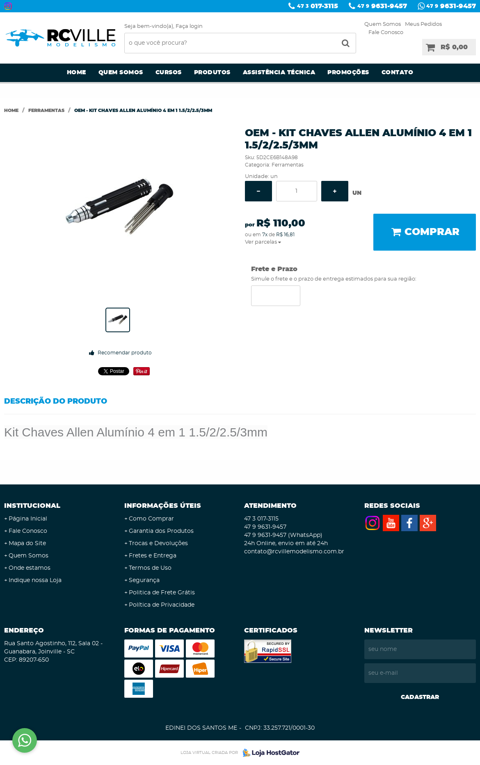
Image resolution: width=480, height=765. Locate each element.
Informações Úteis (162, 505)
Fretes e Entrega (152, 556)
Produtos (212, 72)
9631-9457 (382, 6)
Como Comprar (151, 519)
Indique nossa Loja (35, 580)
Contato (398, 72)
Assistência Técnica (279, 72)
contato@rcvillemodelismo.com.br (294, 552)
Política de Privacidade (161, 605)
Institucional (32, 505)
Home (76, 72)
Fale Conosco (385, 32)
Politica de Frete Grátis (162, 593)
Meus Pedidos (423, 24)
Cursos (168, 72)
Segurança (144, 580)
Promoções (348, 72)
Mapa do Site (27, 543)
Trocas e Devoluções (158, 543)
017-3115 (317, 6)
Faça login (189, 26)
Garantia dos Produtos (161, 531)
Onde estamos (29, 568)
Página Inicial (28, 519)
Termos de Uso (150, 568)
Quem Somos (382, 24)
